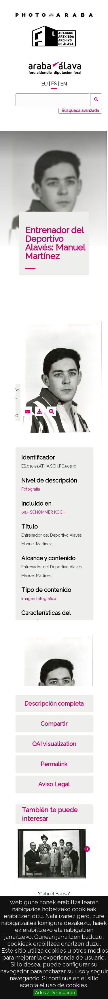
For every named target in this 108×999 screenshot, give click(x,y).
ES (54, 83)
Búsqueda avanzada (80, 110)
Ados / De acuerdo (55, 992)
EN (63, 84)
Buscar (96, 99)
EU (44, 84)
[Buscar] (52, 99)
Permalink (54, 764)
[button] (87, 849)
